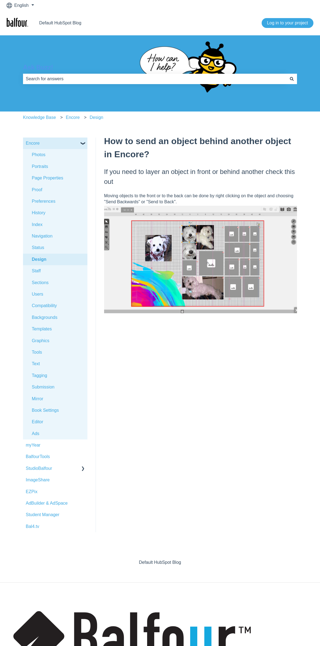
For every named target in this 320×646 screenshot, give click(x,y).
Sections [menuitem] (40, 282)
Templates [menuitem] (42, 329)
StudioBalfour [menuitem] (39, 468)
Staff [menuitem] (36, 270)
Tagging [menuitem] (39, 375)
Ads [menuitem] (35, 433)
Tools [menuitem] (37, 352)
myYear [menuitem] (33, 445)
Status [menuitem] (38, 247)
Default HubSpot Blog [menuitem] (160, 562)
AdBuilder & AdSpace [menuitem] (47, 503)
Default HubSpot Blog (60, 23)
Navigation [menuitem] (42, 236)
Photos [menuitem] (38, 154)
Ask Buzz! (38, 67)
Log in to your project (287, 23)
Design (96, 117)
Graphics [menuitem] (40, 340)
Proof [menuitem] (37, 189)
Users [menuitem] (37, 294)
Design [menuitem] (39, 259)
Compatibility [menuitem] (44, 305)
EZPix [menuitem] (32, 491)
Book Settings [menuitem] (45, 410)
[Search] (292, 79)
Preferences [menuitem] (43, 201)
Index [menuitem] (37, 224)
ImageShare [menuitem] (38, 480)
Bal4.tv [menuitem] (32, 526)
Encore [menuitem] (33, 143)
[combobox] (155, 79)
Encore (73, 117)
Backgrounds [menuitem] (44, 317)
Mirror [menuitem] (37, 398)
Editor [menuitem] (37, 421)
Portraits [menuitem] (40, 166)
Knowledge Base (39, 117)
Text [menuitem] (36, 363)
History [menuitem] (38, 212)
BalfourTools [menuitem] (38, 456)
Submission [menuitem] (43, 387)
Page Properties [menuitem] (47, 178)
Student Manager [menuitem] (42, 514)
